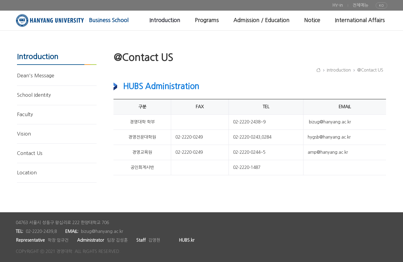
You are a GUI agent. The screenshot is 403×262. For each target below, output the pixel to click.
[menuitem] (337, 5)
